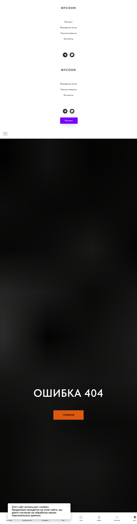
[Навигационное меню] (5, 134)
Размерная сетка (68, 27)
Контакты (68, 38)
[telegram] (65, 55)
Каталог (69, 22)
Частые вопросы (68, 33)
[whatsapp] (72, 55)
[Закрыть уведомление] (68, 505)
